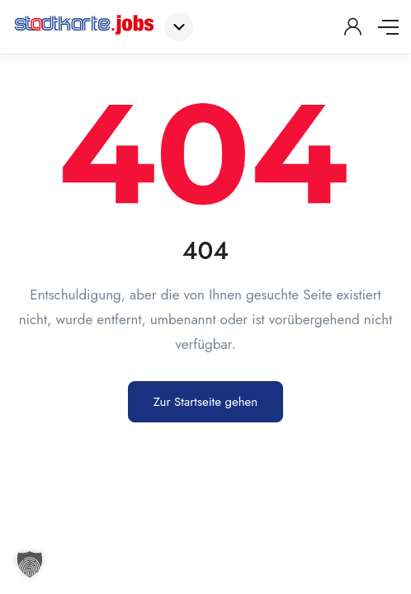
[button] (29, 564)
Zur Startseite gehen (205, 402)
